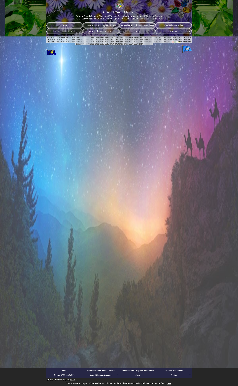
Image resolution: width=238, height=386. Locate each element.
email (72, 379)
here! (161, 18)
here (169, 383)
